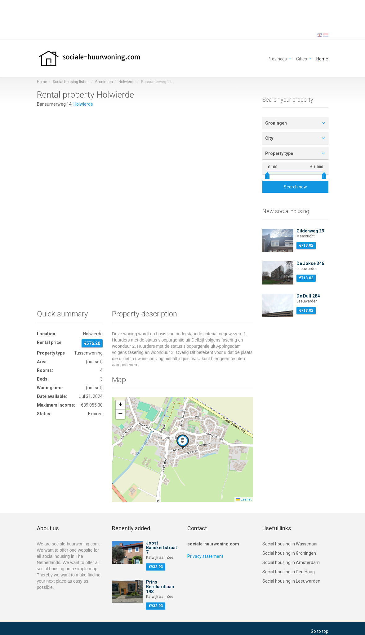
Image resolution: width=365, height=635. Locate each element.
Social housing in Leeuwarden (291, 581)
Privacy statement (205, 556)
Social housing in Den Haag (288, 571)
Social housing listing (71, 82)
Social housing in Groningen (289, 553)
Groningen (104, 82)
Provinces (277, 58)
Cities (301, 58)
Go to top (319, 631)
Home (322, 58)
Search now (295, 186)
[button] (182, 441)
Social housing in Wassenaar (290, 543)
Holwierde (127, 82)
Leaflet (243, 499)
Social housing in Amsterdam (291, 562)
